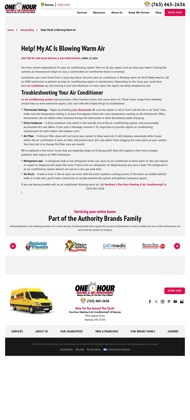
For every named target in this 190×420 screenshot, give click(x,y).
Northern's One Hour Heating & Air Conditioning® (134, 184)
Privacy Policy (94, 349)
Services (82, 12)
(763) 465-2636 (168, 4)
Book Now (175, 12)
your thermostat (81, 109)
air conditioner (35, 85)
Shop (158, 12)
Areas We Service (139, 12)
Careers (173, 331)
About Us (116, 12)
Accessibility (66, 349)
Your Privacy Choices (116, 349)
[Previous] (13, 246)
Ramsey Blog (27, 29)
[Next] (177, 246)
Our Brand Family (143, 331)
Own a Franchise (106, 331)
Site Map (79, 349)
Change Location (63, 4)
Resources (99, 12)
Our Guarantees (71, 331)
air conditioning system (39, 99)
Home (11, 29)
